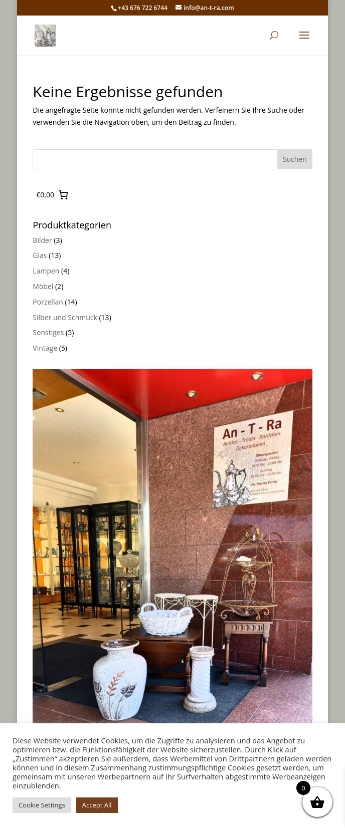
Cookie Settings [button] (42, 804)
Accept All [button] (97, 804)
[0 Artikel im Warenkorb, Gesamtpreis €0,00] (52, 194)
